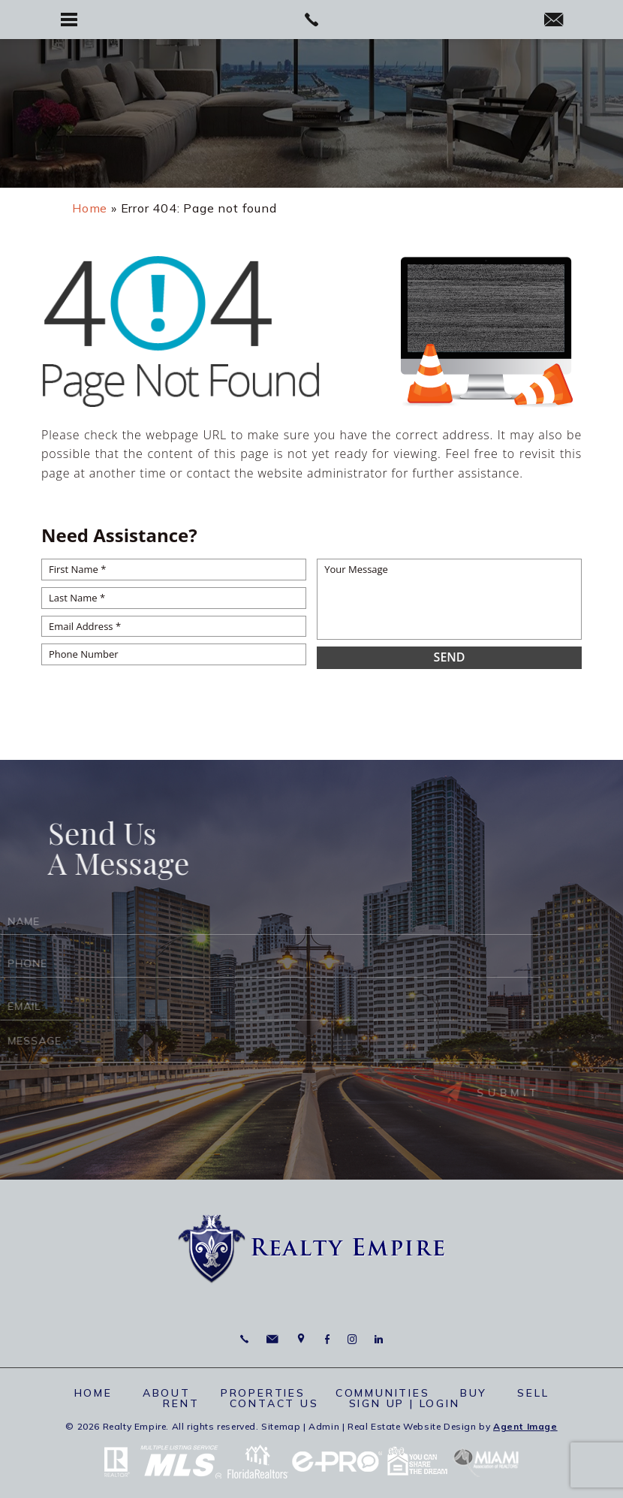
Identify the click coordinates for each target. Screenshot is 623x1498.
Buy (473, 1393)
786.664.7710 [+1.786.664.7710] (244, 1339)
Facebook (327, 1339)
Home (93, 1393)
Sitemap (280, 1426)
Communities (383, 1393)
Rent (181, 1403)
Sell (533, 1393)
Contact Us (274, 1403)
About (167, 1393)
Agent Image (525, 1426)
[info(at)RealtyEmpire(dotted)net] (553, 20)
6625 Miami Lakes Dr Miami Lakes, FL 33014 (301, 1339)
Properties (263, 1393)
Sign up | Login (404, 1403)
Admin (323, 1426)
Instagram (352, 1339)
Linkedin (379, 1339)
